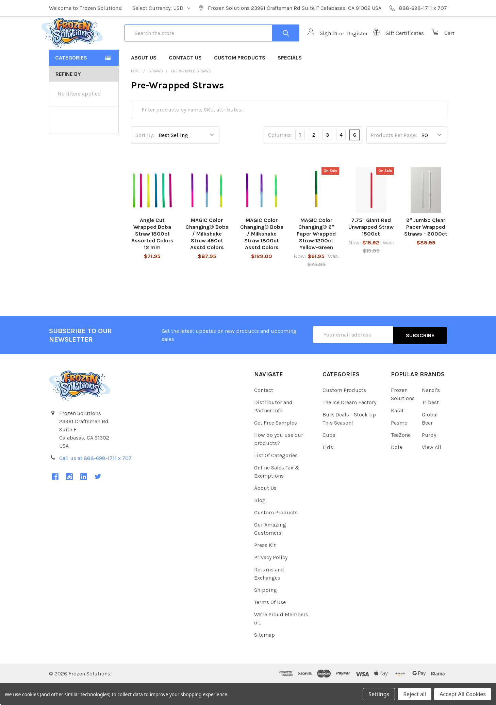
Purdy (429, 456)
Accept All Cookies (463, 694)
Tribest (430, 423)
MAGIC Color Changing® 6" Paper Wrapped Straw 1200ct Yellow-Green (316, 256)
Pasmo (399, 444)
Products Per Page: (394, 157)
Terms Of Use (270, 623)
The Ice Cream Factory (349, 423)
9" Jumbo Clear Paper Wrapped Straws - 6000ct (425, 249)
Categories (71, 79)
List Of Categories (276, 477)
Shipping (265, 611)
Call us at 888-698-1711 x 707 (95, 479)
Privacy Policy (270, 578)
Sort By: (144, 157)
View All (431, 468)
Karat (397, 432)
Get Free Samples (275, 444)
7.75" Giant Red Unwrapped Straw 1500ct (371, 249)
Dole (396, 468)
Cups (329, 456)
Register (350, 44)
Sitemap (264, 656)
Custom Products (239, 79)
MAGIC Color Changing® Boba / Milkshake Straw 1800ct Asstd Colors (261, 256)
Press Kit (265, 566)
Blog (260, 521)
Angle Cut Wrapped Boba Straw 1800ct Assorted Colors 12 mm (152, 256)
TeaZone (401, 456)
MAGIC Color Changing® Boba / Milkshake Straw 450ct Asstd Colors (207, 256)
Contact (263, 411)
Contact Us (185, 79)
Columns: (280, 157)
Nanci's (431, 411)
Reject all (414, 694)
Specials (290, 79)
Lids (328, 468)
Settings (378, 694)
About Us (143, 79)
